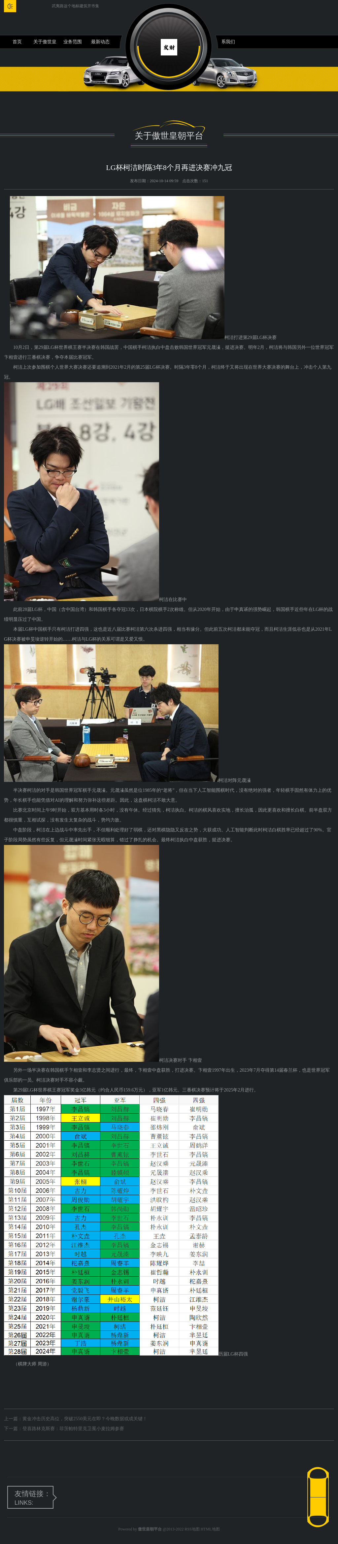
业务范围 (72, 41)
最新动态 (100, 41)
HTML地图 (210, 1529)
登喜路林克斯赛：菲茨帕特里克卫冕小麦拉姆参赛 (73, 1428)
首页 (17, 41)
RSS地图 (192, 1529)
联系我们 (226, 41)
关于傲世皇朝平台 (44, 44)
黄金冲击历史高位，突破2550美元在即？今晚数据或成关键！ (84, 1418)
